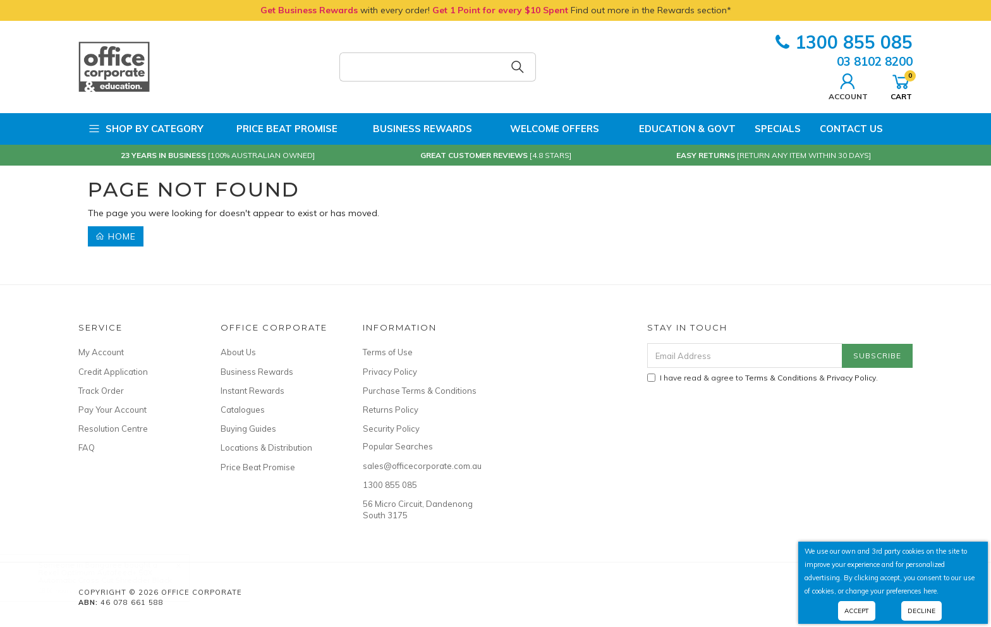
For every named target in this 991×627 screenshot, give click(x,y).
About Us (238, 352)
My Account (101, 352)
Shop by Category (146, 129)
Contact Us (851, 129)
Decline (921, 611)
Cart (901, 85)
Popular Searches (398, 446)
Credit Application (113, 372)
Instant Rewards (252, 391)
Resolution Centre (113, 428)
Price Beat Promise (279, 129)
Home (115, 236)
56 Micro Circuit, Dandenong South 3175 (418, 509)
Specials (778, 129)
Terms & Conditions (781, 377)
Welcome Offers (545, 129)
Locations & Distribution (266, 447)
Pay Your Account (112, 410)
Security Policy (391, 428)
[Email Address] (744, 355)
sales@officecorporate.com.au (420, 466)
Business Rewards (414, 129)
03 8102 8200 (875, 61)
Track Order (101, 391)
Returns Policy (390, 410)
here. (931, 591)
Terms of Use (388, 352)
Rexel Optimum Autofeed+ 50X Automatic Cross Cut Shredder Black (117, 576)
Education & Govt (677, 129)
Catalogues (243, 410)
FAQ (86, 447)
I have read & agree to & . (762, 377)
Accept (856, 611)
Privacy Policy (390, 372)
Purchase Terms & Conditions (420, 391)
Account (848, 85)
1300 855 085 (844, 42)
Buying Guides (248, 428)
